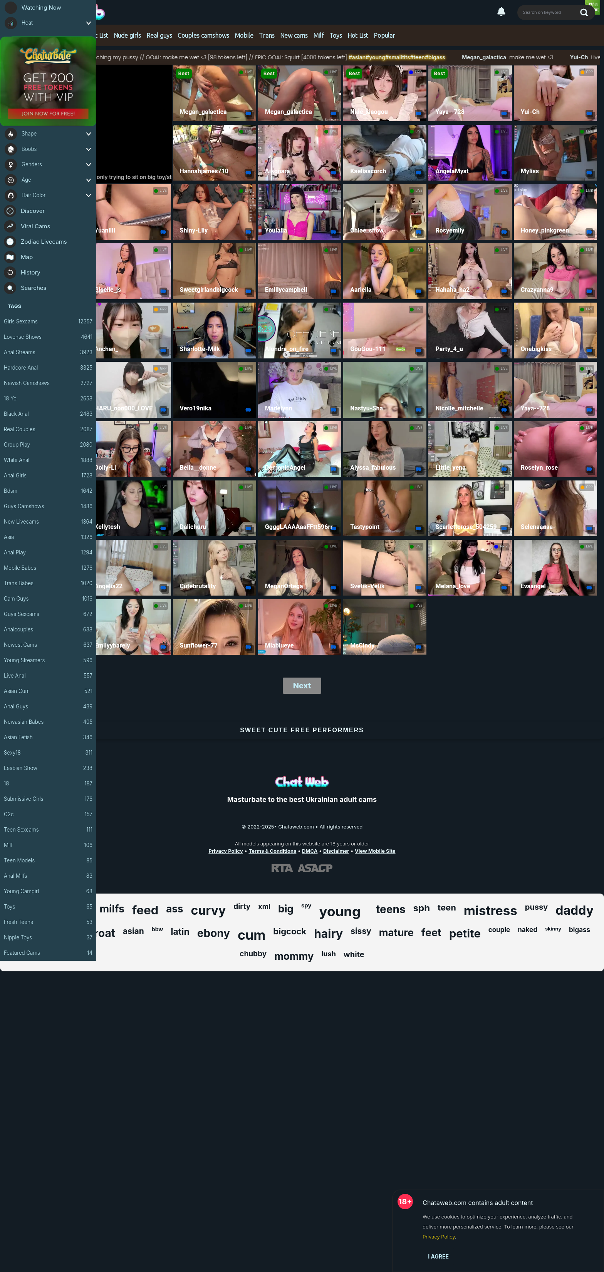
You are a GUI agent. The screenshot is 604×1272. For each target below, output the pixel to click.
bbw (157, 929)
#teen (439, 57)
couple (499, 930)
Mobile (244, 35)
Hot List (97, 35)
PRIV (418, 72)
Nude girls (127, 35)
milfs (111, 908)
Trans (267, 35)
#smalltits (419, 57)
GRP (589, 72)
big (286, 909)
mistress (490, 910)
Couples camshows (203, 35)
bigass (579, 930)
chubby (253, 953)
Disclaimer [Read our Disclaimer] (336, 851)
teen (447, 907)
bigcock (289, 931)
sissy (361, 931)
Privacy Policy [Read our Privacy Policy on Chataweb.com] (225, 851)
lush (328, 954)
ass (174, 909)
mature (396, 933)
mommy (294, 956)
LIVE (248, 72)
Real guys (159, 35)
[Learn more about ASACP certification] (315, 868)
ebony (213, 933)
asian (133, 931)
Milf (318, 35)
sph (421, 908)
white (354, 954)
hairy (328, 934)
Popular (384, 35)
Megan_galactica (505, 57)
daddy (574, 910)
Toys (335, 35)
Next (302, 685)
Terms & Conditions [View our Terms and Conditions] (272, 851)
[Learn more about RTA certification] (282, 868)
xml (264, 906)
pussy (536, 907)
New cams (294, 35)
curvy (208, 910)
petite (465, 933)
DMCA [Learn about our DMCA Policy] (309, 851)
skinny (553, 929)
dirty (241, 906)
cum (251, 935)
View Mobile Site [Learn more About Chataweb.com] (375, 851)
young (340, 911)
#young (397, 57)
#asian (379, 57)
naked (527, 930)
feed (145, 910)
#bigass (457, 57)
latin (180, 931)
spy (306, 905)
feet (431, 932)
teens (390, 909)
